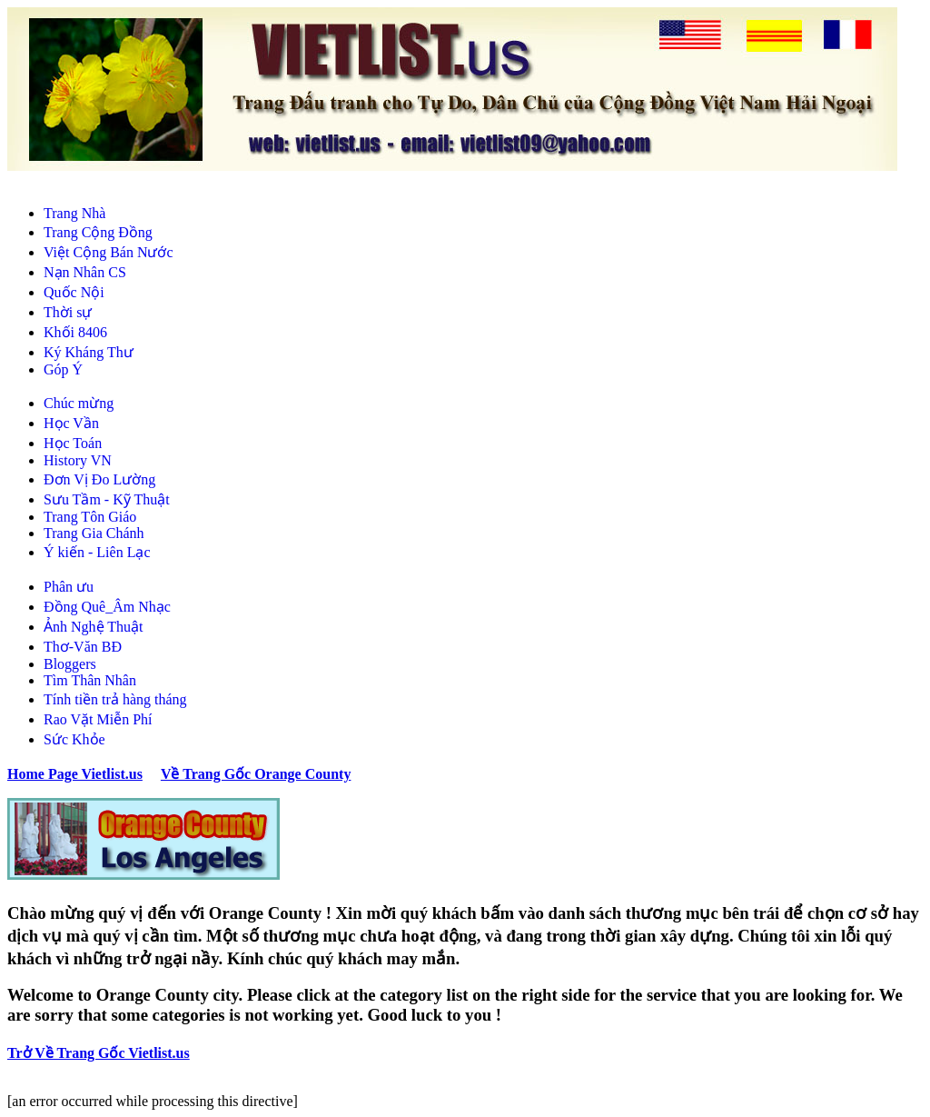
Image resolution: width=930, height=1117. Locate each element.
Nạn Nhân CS (85, 272)
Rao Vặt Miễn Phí (98, 719)
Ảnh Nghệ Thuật (93, 626)
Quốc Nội (74, 292)
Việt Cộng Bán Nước (108, 252)
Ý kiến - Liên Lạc (97, 552)
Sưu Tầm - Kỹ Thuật (107, 499)
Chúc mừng (79, 403)
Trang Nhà (74, 213)
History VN (78, 460)
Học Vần (71, 423)
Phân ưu (69, 586)
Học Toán (73, 443)
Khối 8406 (75, 332)
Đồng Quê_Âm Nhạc (107, 606)
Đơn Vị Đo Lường (99, 479)
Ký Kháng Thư (89, 352)
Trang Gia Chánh (94, 533)
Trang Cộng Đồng (98, 232)
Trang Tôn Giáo (90, 516)
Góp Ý (63, 369)
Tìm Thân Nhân (90, 680)
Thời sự (68, 312)
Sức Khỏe (74, 739)
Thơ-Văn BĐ (83, 646)
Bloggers (70, 664)
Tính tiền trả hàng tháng (115, 699)
